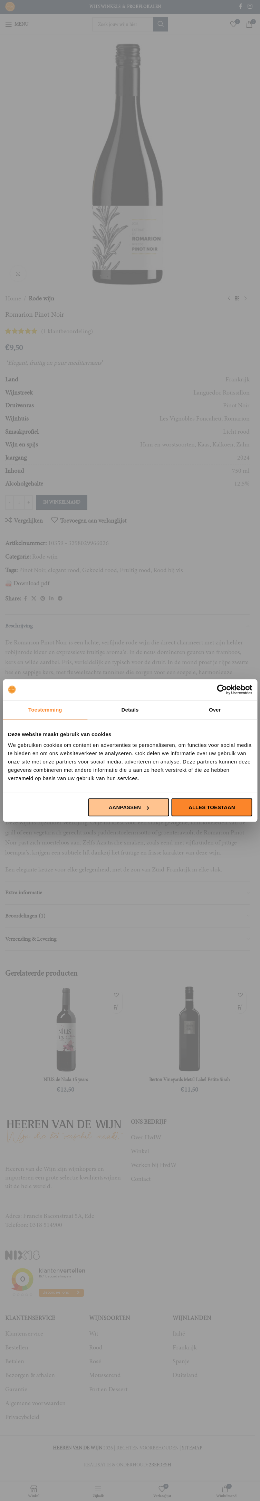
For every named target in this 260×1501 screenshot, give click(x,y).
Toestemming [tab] (45, 709)
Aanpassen (129, 807)
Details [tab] (130, 709)
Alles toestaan (212, 807)
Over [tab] (215, 709)
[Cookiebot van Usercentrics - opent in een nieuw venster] (222, 689)
